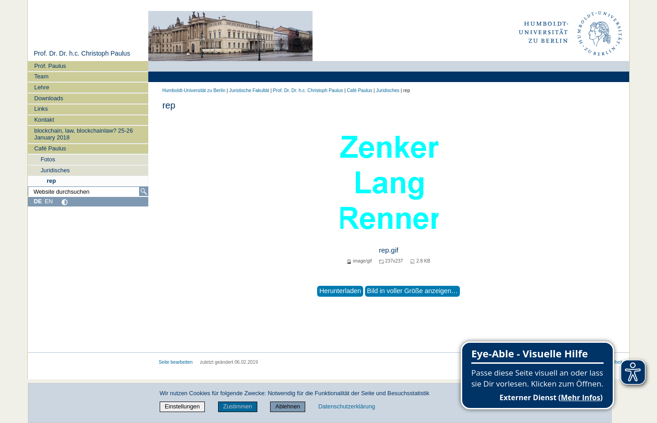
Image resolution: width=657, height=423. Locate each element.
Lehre (41, 87)
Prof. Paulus (50, 65)
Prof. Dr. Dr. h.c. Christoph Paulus (82, 53)
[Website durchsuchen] (88, 191)
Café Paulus (50, 148)
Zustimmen (237, 406)
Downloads (48, 98)
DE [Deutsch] (38, 201)
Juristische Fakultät (249, 90)
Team (41, 76)
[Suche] (143, 191)
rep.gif (388, 250)
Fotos (48, 159)
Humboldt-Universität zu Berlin (193, 90)
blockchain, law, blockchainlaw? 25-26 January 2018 (83, 134)
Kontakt (44, 119)
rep (51, 180)
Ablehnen (288, 406)
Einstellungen (182, 406)
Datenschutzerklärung (346, 406)
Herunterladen (340, 290)
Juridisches (55, 170)
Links (41, 108)
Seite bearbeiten (176, 362)
